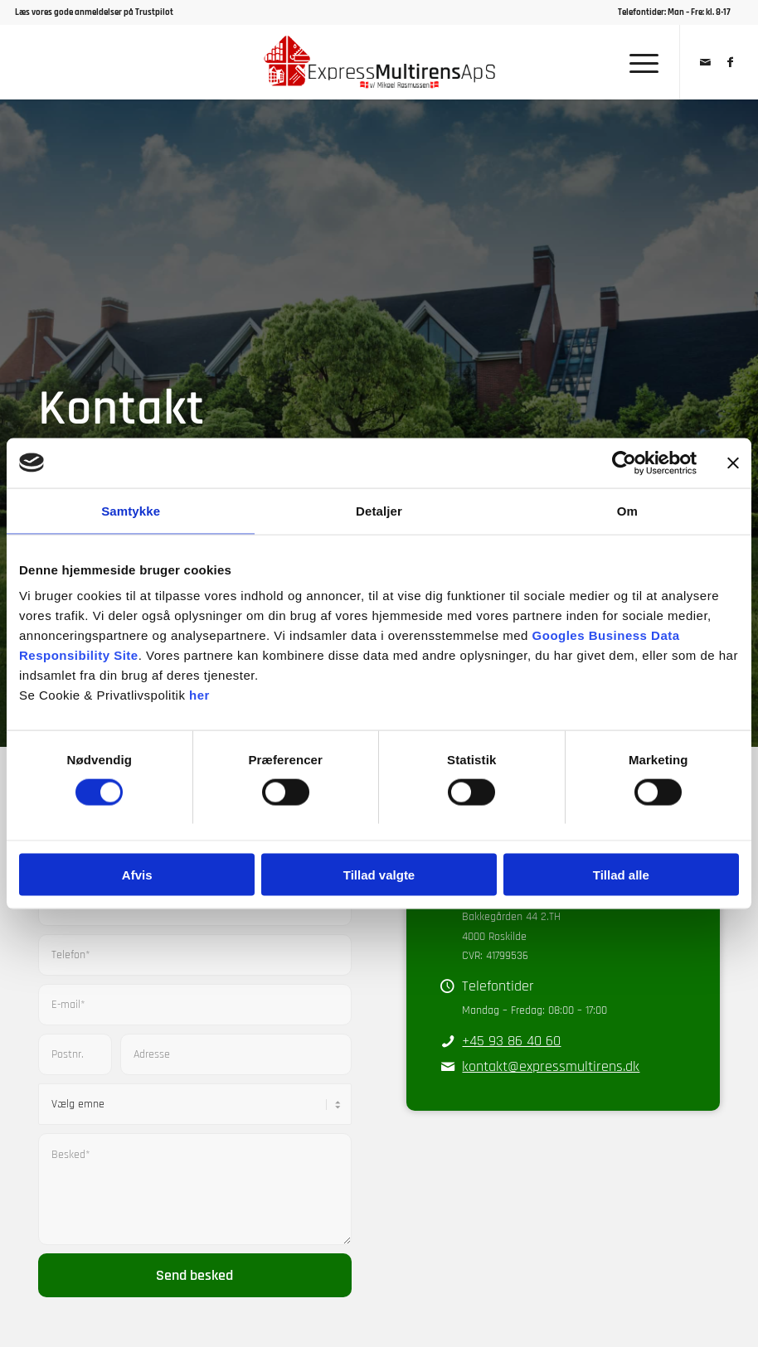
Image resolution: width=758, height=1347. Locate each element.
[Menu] (635, 62)
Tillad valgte (379, 875)
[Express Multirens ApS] (379, 62)
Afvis (137, 875)
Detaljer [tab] (379, 510)
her (199, 695)
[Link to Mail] (705, 62)
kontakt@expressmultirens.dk (550, 1066)
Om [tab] (627, 510)
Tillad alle (621, 875)
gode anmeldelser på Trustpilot (113, 12)
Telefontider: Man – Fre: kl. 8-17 (674, 12)
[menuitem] (676, 12)
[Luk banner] (733, 462)
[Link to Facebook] (730, 62)
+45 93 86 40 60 (511, 1040)
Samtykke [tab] (130, 510)
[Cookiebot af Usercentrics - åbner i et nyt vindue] (624, 462)
